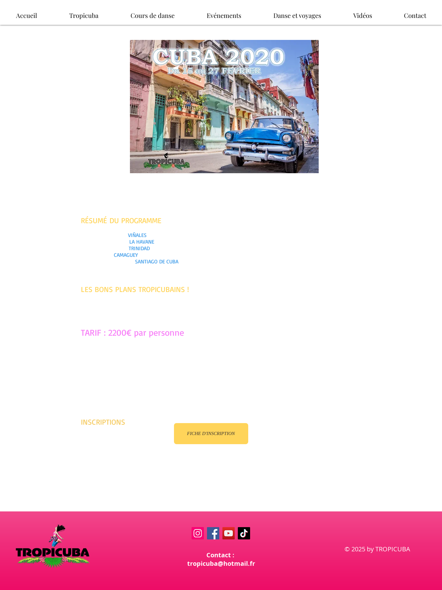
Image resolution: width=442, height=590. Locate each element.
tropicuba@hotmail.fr (221, 563)
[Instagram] (198, 533)
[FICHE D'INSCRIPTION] (211, 433)
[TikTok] (244, 533)
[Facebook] (213, 533)
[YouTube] (228, 533)
